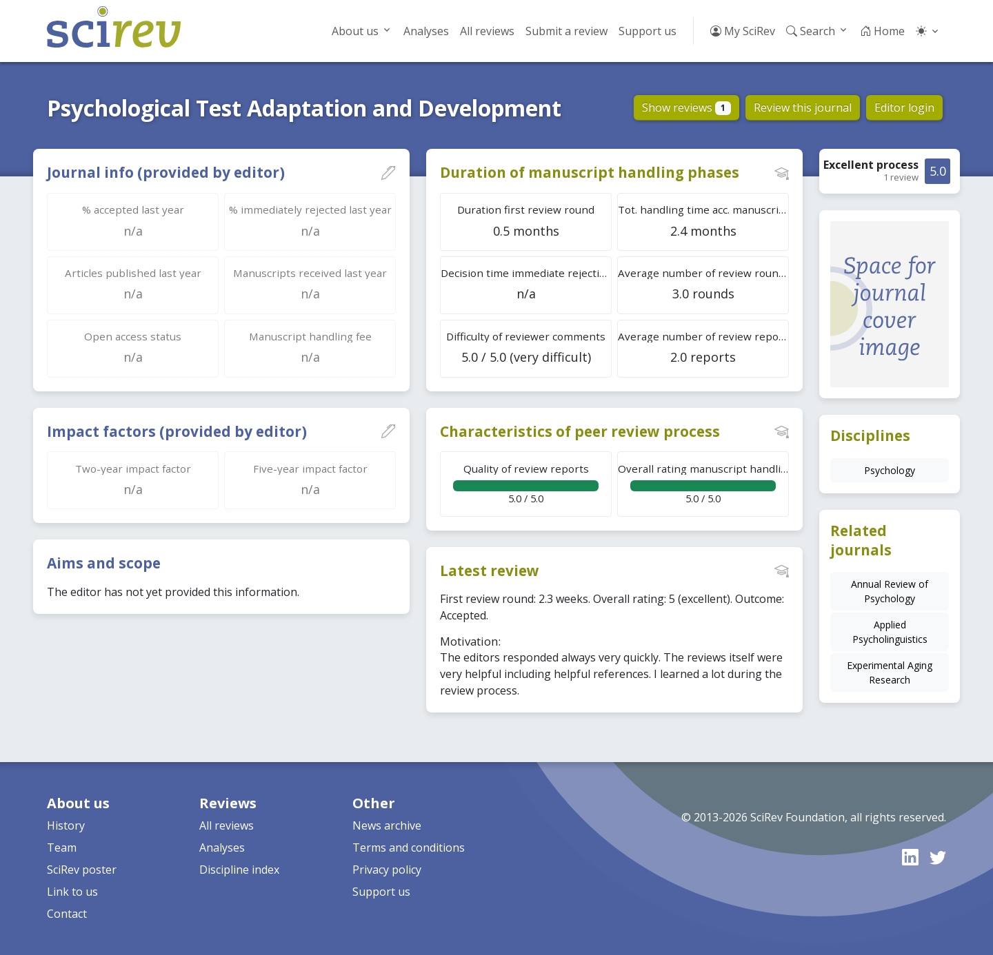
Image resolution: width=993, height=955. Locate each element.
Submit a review (566, 31)
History (66, 825)
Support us (647, 31)
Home (882, 31)
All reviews (487, 31)
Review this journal (803, 107)
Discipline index (239, 869)
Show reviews (686, 107)
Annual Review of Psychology (889, 591)
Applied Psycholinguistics (889, 632)
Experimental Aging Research (889, 672)
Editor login (904, 107)
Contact (67, 913)
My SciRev (742, 31)
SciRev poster (82, 869)
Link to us (72, 891)
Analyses (426, 31)
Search (810, 31)
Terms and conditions (408, 847)
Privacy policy (386, 869)
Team (62, 847)
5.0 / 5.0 (526, 483)
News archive (386, 825)
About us (355, 31)
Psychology (889, 470)
